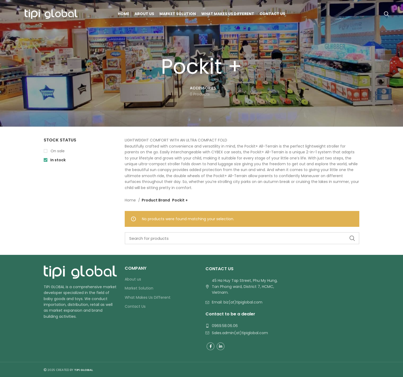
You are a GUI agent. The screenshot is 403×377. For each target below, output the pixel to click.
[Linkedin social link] (221, 346)
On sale (57, 151)
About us (133, 279)
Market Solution (139, 288)
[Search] (386, 14)
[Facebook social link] (210, 346)
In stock (58, 160)
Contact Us (135, 306)
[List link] (242, 302)
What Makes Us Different (148, 297)
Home (131, 200)
